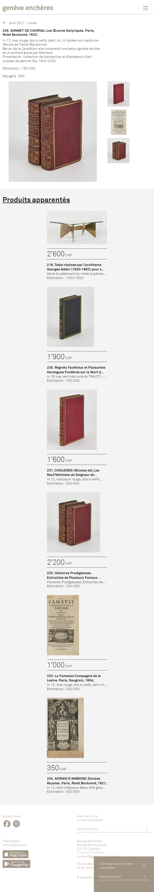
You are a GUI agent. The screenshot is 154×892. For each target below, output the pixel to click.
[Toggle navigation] (145, 8)
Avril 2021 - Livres (20, 23)
